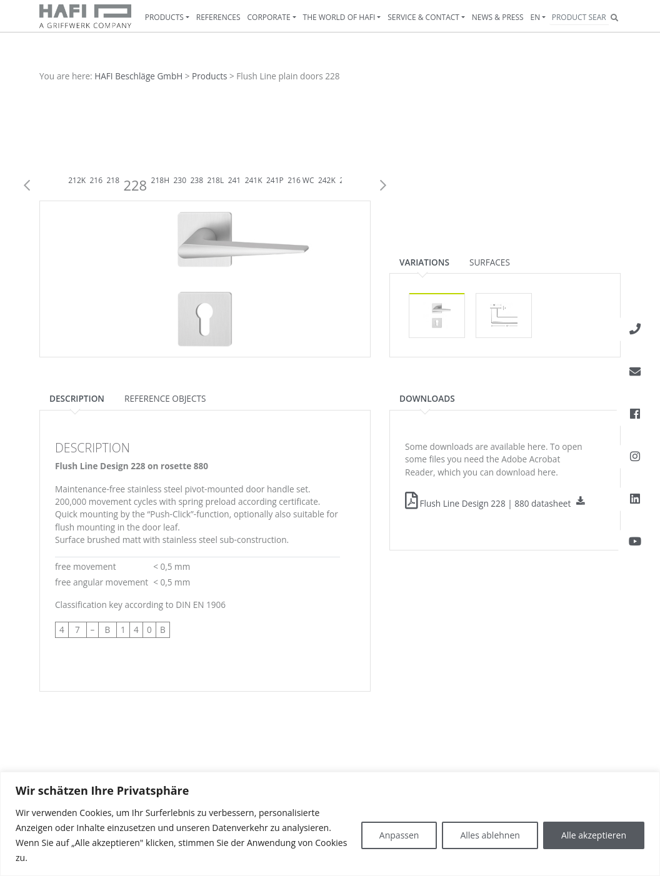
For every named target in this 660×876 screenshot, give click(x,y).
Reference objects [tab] (165, 398)
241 (234, 180)
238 (196, 180)
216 (95, 180)
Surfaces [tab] (489, 262)
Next (383, 185)
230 (179, 180)
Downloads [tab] (427, 398)
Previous (27, 185)
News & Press (498, 17)
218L (215, 180)
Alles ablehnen (489, 835)
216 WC (301, 180)
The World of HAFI (339, 17)
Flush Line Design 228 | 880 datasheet (488, 503)
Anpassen (399, 835)
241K (253, 180)
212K (77, 180)
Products (164, 17)
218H (160, 180)
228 (135, 185)
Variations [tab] (424, 262)
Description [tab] (76, 398)
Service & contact (423, 17)
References (218, 17)
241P (275, 180)
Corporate (269, 17)
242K (327, 180)
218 (112, 180)
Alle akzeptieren (593, 835)
